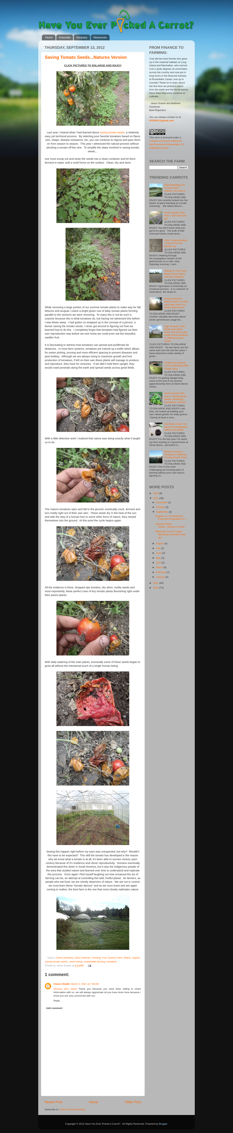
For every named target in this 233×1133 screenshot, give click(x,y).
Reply (57, 1000)
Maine (127, 957)
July (158, 548)
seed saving (75, 961)
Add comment (54, 1008)
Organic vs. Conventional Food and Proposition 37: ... (171, 517)
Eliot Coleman (82, 957)
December (162, 502)
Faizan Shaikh (62, 984)
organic (136, 957)
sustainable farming (94, 961)
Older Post (133, 1102)
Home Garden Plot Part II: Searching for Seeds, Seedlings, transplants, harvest (175, 397)
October (160, 507)
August (160, 543)
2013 (156, 493)
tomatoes (111, 961)
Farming (96, 957)
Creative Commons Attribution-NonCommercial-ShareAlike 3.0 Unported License (166, 144)
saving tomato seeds (112, 132)
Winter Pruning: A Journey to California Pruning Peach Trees (175, 454)
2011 (156, 583)
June (159, 553)
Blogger (163, 1123)
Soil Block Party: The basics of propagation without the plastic (175, 427)
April (159, 562)
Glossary (81, 37)
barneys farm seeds (65, 988)
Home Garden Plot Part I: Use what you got (175, 215)
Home (49, 37)
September (162, 511)
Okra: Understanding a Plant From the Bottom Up (175, 243)
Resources (100, 37)
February (161, 572)
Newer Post (53, 1102)
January (160, 577)
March (159, 567)
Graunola (64, 37)
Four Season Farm (112, 957)
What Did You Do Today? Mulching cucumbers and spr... (170, 534)
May (158, 557)
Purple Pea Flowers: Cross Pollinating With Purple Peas (176, 365)
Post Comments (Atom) (72, 1109)
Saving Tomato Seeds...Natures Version (86, 57)
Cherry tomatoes (65, 957)
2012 (156, 498)
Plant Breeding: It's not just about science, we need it (174, 188)
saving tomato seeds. (56, 961)
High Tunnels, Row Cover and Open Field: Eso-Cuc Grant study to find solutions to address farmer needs (176, 333)
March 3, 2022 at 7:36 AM (85, 984)
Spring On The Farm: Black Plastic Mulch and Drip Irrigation (175, 273)
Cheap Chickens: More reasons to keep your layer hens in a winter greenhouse (176, 303)
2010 (156, 587)
